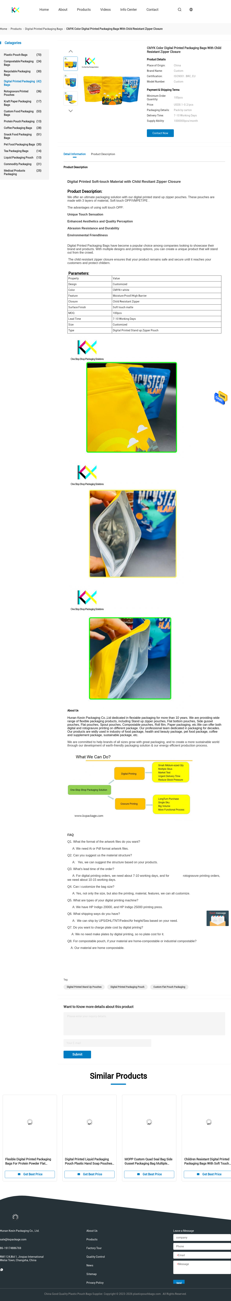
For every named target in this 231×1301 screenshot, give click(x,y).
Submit (77, 1054)
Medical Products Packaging (22, 172)
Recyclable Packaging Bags (22, 73)
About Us (91, 1230)
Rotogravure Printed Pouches (22, 93)
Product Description (103, 154)
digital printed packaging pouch (127, 987)
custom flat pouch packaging (169, 987)
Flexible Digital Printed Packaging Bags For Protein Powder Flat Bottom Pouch (28, 1161)
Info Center (128, 10)
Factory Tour (94, 1248)
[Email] (202, 1255)
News (89, 1265)
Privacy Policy (95, 1282)
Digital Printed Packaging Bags (22, 83)
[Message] (202, 1267)
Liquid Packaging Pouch (22, 157)
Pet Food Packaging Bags (22, 144)
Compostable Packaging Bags (22, 63)
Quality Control (95, 1256)
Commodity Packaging (22, 164)
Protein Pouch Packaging (22, 121)
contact (152, 10)
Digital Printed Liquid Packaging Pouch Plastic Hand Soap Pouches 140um (88, 1161)
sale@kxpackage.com (13, 1239)
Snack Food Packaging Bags (22, 136)
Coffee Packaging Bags (22, 128)
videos (105, 10)
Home (44, 10)
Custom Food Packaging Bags (22, 113)
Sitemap (91, 1274)
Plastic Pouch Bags (22, 55)
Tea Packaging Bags (22, 151)
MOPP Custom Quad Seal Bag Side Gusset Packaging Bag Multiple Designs (148, 1161)
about (62, 10)
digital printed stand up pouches (84, 987)
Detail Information (75, 154)
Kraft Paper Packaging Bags (22, 103)
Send (179, 1283)
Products (84, 10)
